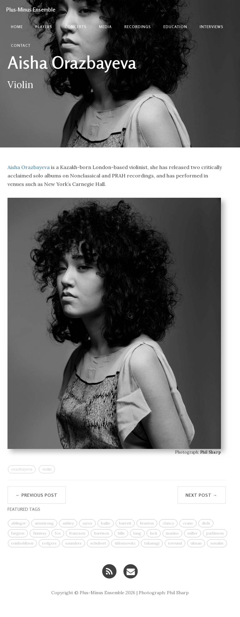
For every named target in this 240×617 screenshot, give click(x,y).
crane (188, 523)
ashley (68, 523)
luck (153, 533)
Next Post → (202, 495)
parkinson (215, 533)
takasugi (151, 543)
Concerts (76, 26)
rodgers (49, 543)
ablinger (18, 523)
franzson (77, 533)
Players (43, 26)
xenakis (216, 543)
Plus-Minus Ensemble (30, 9)
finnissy (39, 533)
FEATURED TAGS (24, 509)
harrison (101, 533)
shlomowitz (125, 543)
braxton (147, 523)
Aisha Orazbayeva (29, 167)
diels (206, 523)
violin (47, 469)
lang (137, 533)
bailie (105, 523)
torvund (175, 543)
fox (58, 533)
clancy (168, 523)
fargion (17, 533)
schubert (98, 543)
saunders (73, 543)
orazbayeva (21, 469)
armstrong (44, 523)
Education (175, 26)
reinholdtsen (22, 543)
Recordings (137, 26)
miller (193, 533)
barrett (125, 523)
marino (172, 533)
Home (17, 26)
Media (105, 26)
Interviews (211, 26)
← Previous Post (37, 495)
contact (21, 45)
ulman (196, 543)
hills (121, 533)
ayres (87, 523)
